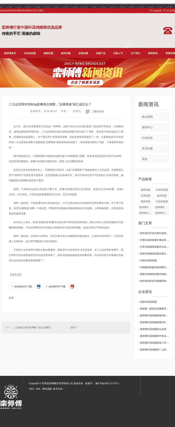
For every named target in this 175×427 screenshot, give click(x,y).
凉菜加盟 (83, 53)
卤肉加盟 (66, 53)
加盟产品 (100, 53)
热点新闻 (147, 116)
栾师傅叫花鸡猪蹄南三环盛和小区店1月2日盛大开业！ (154, 342)
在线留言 (157, 11)
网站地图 (47, 388)
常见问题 (171, 11)
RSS (31, 388)
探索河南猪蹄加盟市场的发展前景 (154, 274)
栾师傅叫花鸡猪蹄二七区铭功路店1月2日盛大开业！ (154, 349)
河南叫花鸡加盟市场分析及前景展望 (154, 240)
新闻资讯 (153, 53)
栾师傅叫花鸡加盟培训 (146, 213)
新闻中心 (147, 127)
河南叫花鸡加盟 (148, 260)
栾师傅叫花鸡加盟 (162, 213)
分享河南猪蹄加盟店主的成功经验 (154, 246)
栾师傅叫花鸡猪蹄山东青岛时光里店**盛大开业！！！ (154, 329)
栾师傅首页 (10, 53)
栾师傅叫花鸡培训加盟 (162, 207)
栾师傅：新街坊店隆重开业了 (154, 308)
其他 (144, 159)
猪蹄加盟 (48, 53)
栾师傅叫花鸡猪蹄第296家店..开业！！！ (154, 315)
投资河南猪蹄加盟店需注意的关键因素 (154, 253)
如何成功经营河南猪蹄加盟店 (154, 280)
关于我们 (135, 53)
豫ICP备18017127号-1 (107, 383)
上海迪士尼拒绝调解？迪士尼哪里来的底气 (34, 327)
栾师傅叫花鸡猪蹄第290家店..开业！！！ (154, 322)
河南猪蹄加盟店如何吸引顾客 (154, 267)
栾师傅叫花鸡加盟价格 (146, 207)
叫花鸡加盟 (30, 53)
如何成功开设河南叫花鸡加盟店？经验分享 (154, 233)
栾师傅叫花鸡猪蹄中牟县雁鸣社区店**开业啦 (154, 336)
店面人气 (118, 53)
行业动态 (147, 137)
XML (38, 388)
